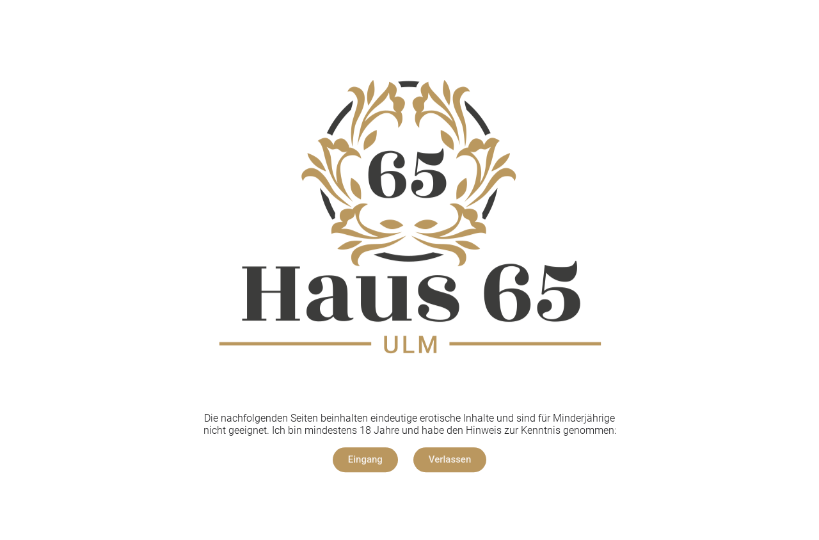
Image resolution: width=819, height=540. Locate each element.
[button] (365, 459)
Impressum (375, 499)
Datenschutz (441, 499)
